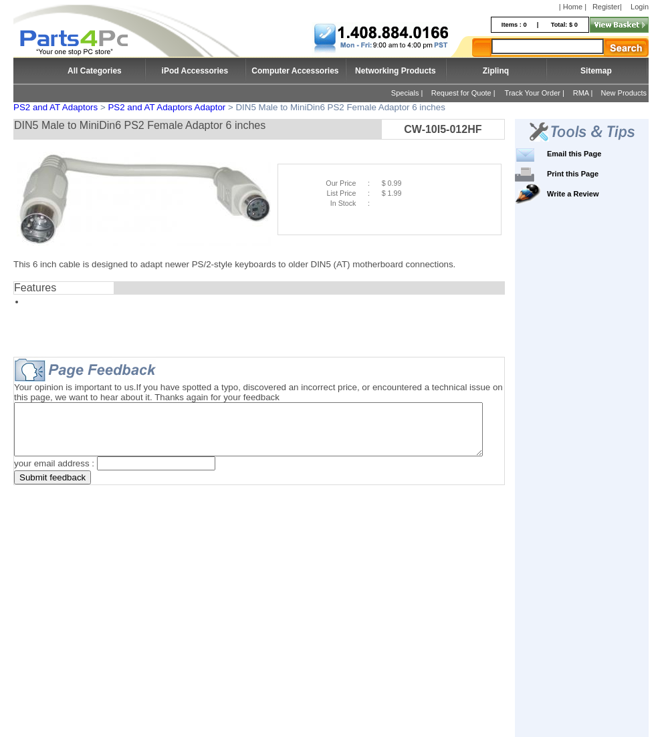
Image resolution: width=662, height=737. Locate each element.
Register (606, 7)
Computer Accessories (294, 71)
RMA (581, 93)
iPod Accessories (195, 71)
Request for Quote (461, 93)
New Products (624, 93)
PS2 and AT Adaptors (55, 107)
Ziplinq (496, 71)
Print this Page (593, 174)
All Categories (95, 71)
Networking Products (395, 71)
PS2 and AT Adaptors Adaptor (166, 107)
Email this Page (594, 154)
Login (640, 7)
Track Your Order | (535, 93)
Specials (405, 93)
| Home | (572, 7)
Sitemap (596, 71)
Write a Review (593, 194)
